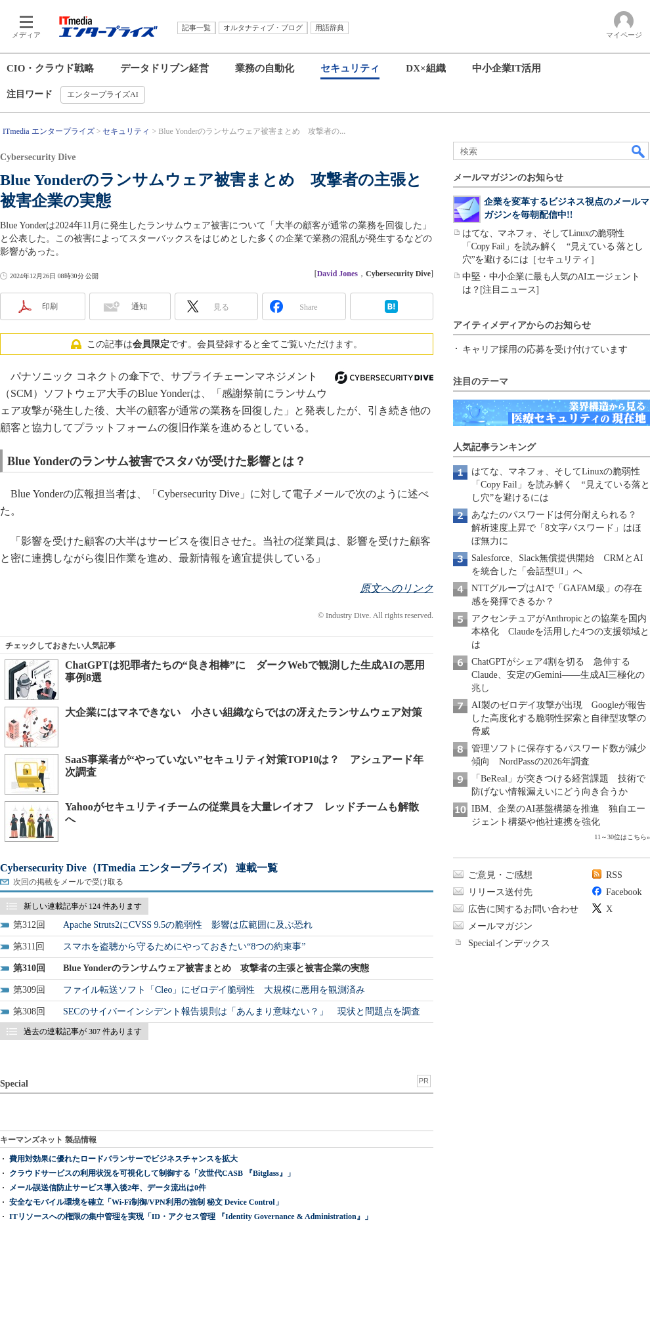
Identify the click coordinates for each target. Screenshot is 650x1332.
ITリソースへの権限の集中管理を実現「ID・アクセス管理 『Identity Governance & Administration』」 (190, 1216)
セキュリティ (349, 68)
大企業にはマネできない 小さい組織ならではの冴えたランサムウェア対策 (243, 712)
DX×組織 (425, 68)
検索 (639, 151)
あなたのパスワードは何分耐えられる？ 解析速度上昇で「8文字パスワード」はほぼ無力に (558, 528)
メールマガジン (500, 926)
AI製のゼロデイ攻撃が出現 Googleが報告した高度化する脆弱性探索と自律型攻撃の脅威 (558, 718)
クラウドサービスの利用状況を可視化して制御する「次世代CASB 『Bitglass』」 (152, 1173)
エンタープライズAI (103, 94)
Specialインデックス (509, 943)
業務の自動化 (264, 68)
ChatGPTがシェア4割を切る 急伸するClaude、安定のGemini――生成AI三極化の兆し (558, 675)
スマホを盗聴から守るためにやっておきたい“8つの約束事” (184, 946)
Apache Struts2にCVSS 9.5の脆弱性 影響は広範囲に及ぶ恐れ (188, 925)
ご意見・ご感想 (500, 875)
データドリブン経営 (164, 68)
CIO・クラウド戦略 (50, 68)
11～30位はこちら (620, 837)
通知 (139, 306)
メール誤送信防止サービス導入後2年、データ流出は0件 (107, 1187)
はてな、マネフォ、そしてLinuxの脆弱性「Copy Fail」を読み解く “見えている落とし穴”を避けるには (560, 485)
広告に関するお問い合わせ (523, 909)
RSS (614, 875)
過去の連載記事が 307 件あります (83, 1031)
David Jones (337, 273)
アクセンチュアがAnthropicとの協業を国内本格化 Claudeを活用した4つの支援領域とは (560, 632)
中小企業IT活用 (507, 68)
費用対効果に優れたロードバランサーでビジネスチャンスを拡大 (123, 1158)
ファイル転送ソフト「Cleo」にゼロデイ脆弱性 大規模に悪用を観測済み (214, 990)
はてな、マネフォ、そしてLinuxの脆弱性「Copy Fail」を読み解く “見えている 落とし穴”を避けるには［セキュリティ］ (552, 246)
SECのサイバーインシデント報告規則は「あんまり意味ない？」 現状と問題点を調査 (241, 1011)
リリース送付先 (500, 892)
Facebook (623, 892)
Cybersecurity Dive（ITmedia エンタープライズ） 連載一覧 (139, 867)
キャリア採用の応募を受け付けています (545, 349)
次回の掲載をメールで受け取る (68, 881)
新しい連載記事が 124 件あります (83, 906)
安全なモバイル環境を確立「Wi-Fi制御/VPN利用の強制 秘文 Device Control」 (146, 1202)
